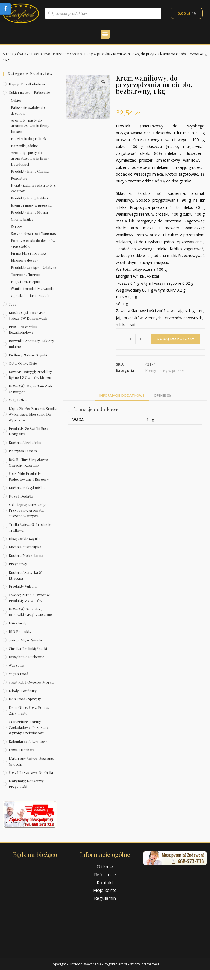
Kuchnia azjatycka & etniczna (25, 575)
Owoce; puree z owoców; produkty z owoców (29, 597)
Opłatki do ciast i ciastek (30, 295)
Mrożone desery (24, 260)
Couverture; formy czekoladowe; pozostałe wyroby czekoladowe (29, 727)
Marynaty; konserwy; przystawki (27, 783)
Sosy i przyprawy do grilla (31, 772)
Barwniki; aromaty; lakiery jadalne (31, 343)
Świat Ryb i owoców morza (31, 682)
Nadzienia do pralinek (28, 138)
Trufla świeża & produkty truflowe (30, 527)
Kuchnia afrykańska (25, 442)
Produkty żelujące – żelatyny (34, 267)
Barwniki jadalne (24, 145)
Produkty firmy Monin (29, 212)
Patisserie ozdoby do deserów (28, 110)
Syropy (17, 226)
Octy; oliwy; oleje (23, 363)
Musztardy (18, 623)
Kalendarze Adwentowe (28, 741)
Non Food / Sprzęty (25, 699)
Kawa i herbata (21, 750)
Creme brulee (22, 219)
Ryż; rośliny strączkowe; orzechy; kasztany (29, 462)
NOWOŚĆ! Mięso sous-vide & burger (31, 389)
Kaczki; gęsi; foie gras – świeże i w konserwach (28, 315)
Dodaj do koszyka (175, 338)
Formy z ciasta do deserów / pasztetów (33, 243)
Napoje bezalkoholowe (27, 83)
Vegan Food (18, 673)
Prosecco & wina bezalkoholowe (23, 329)
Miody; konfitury (23, 690)
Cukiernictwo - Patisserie (50, 53)
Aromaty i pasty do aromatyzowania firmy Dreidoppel (30, 158)
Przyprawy (18, 563)
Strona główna (15, 53)
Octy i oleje (18, 400)
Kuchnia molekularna (26, 555)
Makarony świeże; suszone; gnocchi (31, 761)
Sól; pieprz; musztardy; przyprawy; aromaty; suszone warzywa (27, 510)
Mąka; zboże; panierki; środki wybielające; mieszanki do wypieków (33, 414)
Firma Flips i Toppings (28, 253)
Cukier (16, 100)
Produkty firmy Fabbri (29, 198)
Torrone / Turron (25, 274)
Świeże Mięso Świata (25, 640)
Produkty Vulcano (23, 586)
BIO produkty (20, 631)
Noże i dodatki (21, 496)
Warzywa (16, 665)
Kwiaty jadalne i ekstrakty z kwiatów (33, 188)
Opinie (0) (162, 395)
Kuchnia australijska (25, 546)
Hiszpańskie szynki (24, 538)
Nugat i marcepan (25, 281)
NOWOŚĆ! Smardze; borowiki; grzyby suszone (30, 611)
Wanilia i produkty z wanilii (32, 288)
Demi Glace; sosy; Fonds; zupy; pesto (29, 710)
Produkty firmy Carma (30, 171)
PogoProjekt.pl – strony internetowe (131, 964)
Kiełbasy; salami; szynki (28, 354)
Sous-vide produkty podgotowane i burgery (29, 476)
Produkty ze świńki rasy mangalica (29, 431)
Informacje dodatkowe (122, 395)
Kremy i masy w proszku (94, 53)
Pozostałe (19, 178)
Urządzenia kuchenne (26, 656)
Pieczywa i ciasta (23, 451)
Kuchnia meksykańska (27, 487)
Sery (12, 304)
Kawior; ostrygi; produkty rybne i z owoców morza (30, 374)
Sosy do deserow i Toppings (33, 233)
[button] (105, 34)
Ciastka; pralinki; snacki (28, 648)
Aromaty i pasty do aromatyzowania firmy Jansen (30, 126)
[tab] (122, 396)
